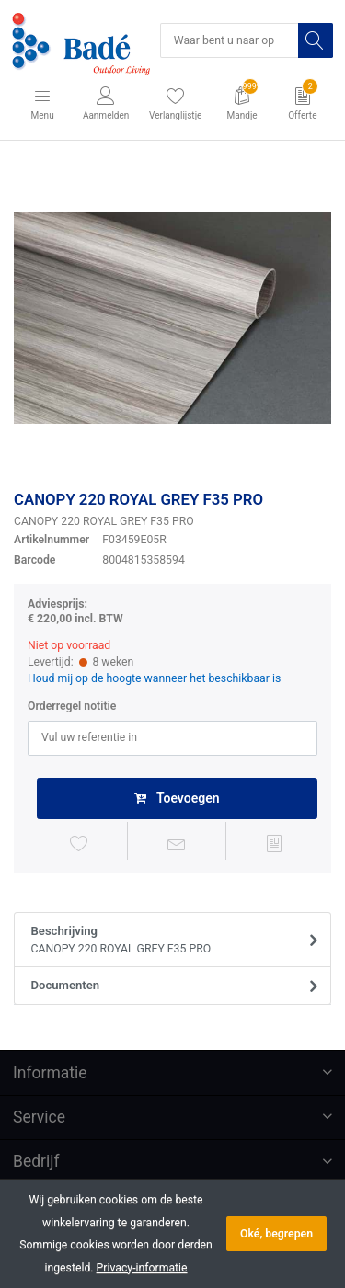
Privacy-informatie (142, 1267)
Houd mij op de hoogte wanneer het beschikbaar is (154, 678)
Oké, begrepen (276, 1233)
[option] (172, 318)
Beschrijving (167, 940)
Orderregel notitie (72, 706)
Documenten (65, 985)
